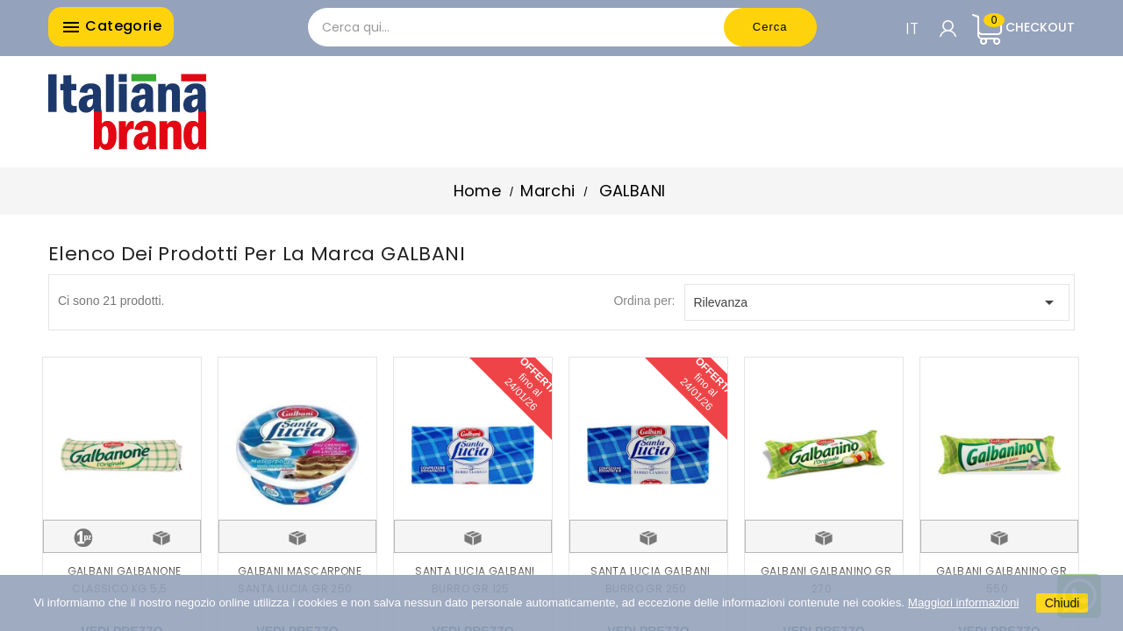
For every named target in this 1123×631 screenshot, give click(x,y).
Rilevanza (877, 302)
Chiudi (1062, 603)
